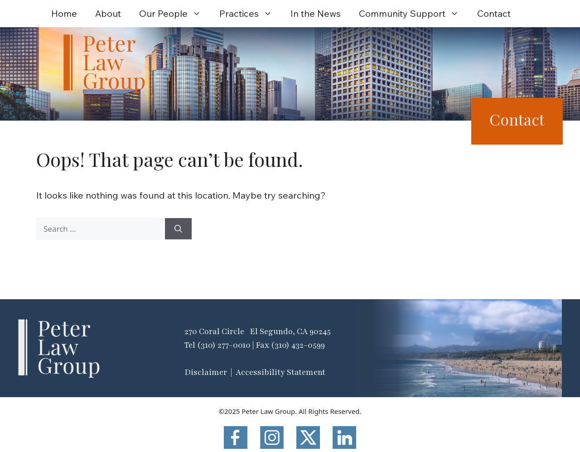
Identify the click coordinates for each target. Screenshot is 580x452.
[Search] (178, 229)
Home (64, 13)
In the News (315, 13)
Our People (174, 13)
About (108, 13)
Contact (494, 13)
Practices (250, 13)
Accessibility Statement (280, 372)
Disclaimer (205, 372)
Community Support (413, 13)
